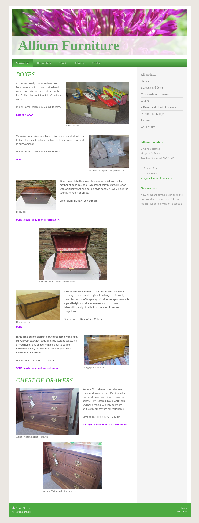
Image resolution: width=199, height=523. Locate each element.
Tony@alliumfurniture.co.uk (156, 178)
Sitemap (27, 508)
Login (184, 508)
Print (17, 508)
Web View (182, 511)
